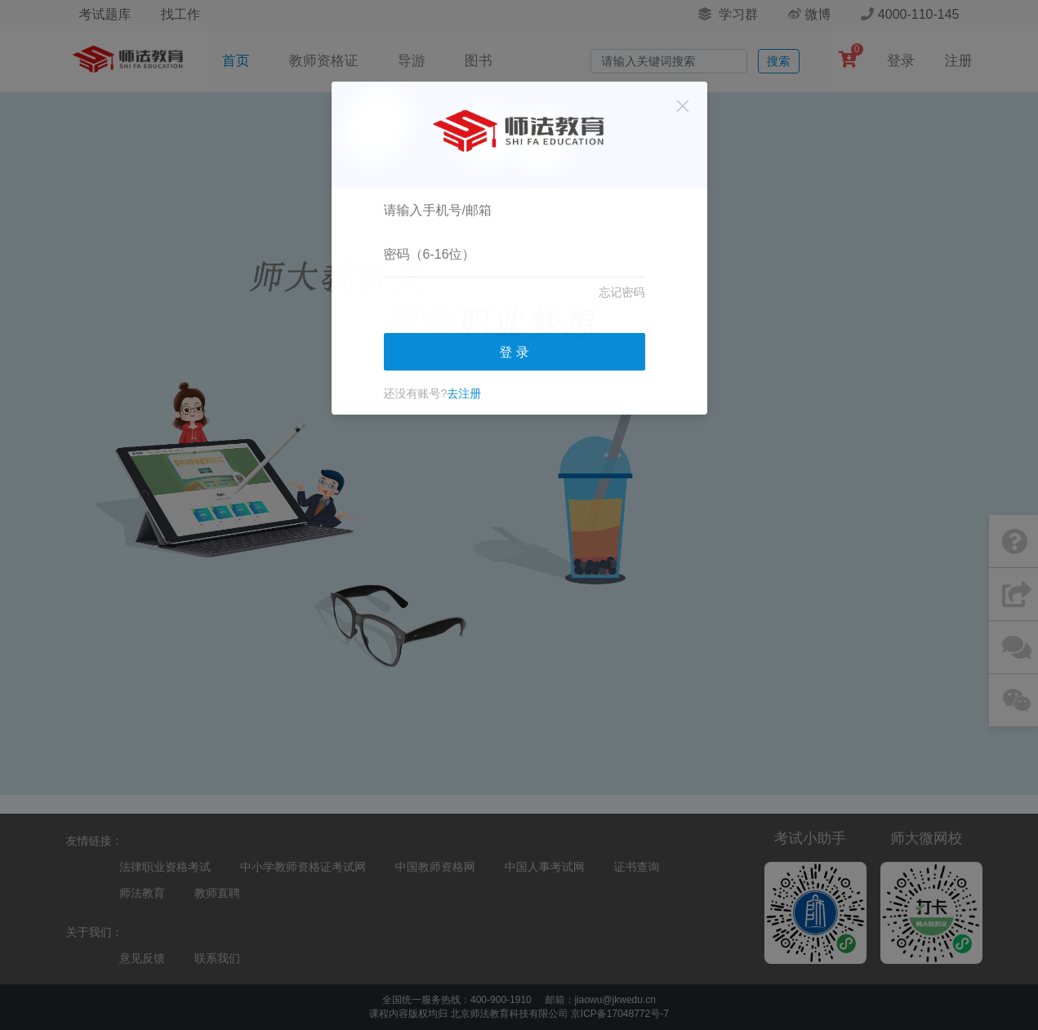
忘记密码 (622, 292)
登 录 (513, 352)
